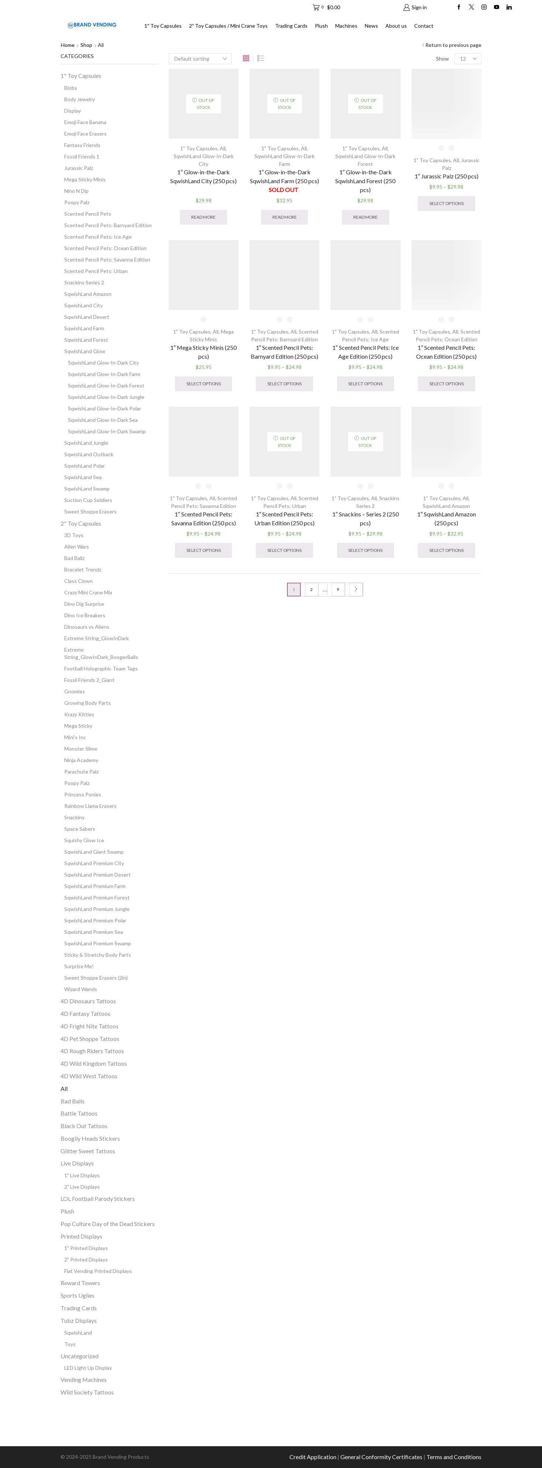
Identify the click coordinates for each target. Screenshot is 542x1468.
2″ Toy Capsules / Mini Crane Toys (228, 26)
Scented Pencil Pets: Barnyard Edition (108, 225)
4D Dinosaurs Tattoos (88, 1000)
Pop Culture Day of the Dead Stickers (108, 1223)
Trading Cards (291, 26)
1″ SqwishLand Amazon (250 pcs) (446, 518)
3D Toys (73, 535)
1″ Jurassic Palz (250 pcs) (446, 176)
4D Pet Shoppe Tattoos (90, 1038)
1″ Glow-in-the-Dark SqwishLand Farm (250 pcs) (284, 180)
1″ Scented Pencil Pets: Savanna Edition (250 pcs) (203, 518)
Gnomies (74, 691)
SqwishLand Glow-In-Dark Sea (103, 420)
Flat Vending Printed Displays (98, 1271)
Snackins (74, 817)
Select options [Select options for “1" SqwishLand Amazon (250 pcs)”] (446, 550)
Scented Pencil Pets (87, 214)
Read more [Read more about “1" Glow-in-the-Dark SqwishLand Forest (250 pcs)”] (365, 217)
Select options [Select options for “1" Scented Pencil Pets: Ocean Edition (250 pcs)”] (446, 383)
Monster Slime (80, 748)
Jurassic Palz (78, 168)
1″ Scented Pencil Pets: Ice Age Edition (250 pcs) (365, 352)
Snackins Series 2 (84, 282)
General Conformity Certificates (381, 1456)
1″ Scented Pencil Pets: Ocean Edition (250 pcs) (446, 352)
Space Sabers (79, 829)
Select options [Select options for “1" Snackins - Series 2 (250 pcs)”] (365, 550)
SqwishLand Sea (83, 477)
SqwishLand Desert (86, 317)
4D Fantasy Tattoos (85, 1013)
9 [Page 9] (338, 589)
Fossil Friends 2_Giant (89, 680)
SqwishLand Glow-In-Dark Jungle (106, 397)
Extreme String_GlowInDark (96, 638)
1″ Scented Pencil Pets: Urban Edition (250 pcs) (284, 518)
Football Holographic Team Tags (101, 668)
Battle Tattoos (79, 1113)
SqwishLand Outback (88, 454)
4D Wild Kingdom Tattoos (94, 1063)
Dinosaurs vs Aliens (86, 627)
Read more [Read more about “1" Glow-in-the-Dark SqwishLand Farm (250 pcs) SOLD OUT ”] (284, 217)
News (371, 26)
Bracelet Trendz (82, 569)
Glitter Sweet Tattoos (88, 1150)
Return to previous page (453, 45)
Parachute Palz (81, 771)
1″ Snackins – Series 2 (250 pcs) (365, 518)
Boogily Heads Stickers (90, 1138)
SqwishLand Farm (84, 328)
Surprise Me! (79, 966)
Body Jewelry (79, 99)
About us (396, 26)
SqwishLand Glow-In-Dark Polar (104, 408)
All (223, 148)
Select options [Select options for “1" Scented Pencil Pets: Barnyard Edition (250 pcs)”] (284, 383)
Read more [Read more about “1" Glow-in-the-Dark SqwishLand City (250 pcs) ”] (203, 217)
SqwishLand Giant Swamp (94, 852)
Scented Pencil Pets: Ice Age (98, 236)
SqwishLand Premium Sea (93, 932)
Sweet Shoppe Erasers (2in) (96, 977)
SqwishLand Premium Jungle (97, 909)
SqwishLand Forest (86, 340)
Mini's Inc (75, 737)
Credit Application (312, 1456)
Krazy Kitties (79, 714)
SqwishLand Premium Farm (95, 886)
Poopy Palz (76, 202)
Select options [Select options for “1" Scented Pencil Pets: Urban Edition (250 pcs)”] (284, 550)
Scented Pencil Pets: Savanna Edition (107, 259)
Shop (86, 45)
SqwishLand (78, 1332)
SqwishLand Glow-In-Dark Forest (106, 385)
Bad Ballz (74, 558)
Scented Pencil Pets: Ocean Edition (105, 248)
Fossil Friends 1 (81, 156)
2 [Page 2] (311, 589)
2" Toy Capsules (81, 523)
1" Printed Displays (86, 1248)
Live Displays (77, 1163)
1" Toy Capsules (198, 148)
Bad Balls (73, 1101)
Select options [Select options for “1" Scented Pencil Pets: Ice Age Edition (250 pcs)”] (365, 383)
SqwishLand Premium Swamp (97, 943)
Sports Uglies (78, 1295)
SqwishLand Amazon (446, 506)
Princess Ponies (82, 794)
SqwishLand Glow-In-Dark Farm (104, 374)
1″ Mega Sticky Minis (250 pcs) (203, 352)
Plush (321, 26)
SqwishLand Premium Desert (97, 874)
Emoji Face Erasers (85, 133)
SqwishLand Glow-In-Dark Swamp (107, 431)
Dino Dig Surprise (84, 604)
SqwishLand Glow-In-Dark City (103, 362)
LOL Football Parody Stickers (98, 1198)
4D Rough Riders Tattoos (92, 1050)
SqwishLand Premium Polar (95, 920)
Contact (423, 26)
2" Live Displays (82, 1187)
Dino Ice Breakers (84, 615)
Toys (70, 1344)
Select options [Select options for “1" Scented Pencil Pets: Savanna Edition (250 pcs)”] (203, 550)
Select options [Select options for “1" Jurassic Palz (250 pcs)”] (446, 203)
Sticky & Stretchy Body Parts (97, 955)
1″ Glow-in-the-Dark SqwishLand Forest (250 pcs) (365, 180)
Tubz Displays (79, 1320)
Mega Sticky (78, 726)
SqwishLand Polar (84, 465)
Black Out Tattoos (84, 1125)
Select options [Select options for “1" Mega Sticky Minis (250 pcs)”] (203, 383)
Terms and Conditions (453, 1456)
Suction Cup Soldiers (88, 500)
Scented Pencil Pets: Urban (96, 271)
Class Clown (78, 581)
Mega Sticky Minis (85, 179)
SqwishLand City (83, 305)
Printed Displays (81, 1236)
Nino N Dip (76, 191)
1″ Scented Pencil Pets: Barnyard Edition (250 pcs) (284, 352)
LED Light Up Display (88, 1368)
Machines (346, 26)
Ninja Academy (81, 760)
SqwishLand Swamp (87, 488)
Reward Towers (80, 1282)
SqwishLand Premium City (94, 863)
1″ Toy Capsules (163, 26)
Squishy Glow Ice (84, 840)
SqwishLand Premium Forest (97, 897)
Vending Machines (84, 1379)
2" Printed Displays (86, 1259)
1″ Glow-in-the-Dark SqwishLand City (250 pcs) (203, 180)
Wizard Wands (80, 989)
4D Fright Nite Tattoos (90, 1026)
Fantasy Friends (82, 145)
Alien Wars (76, 546)
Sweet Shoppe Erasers (90, 511)
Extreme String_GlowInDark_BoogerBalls (101, 653)
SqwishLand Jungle (86, 443)
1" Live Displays (82, 1175)
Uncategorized (80, 1355)
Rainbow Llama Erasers (90, 806)
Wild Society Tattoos (87, 1392)
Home (68, 45)
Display (72, 110)
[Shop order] (200, 58)
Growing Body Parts (87, 703)
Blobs (70, 88)
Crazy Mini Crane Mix (88, 592)
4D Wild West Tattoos (89, 1075)
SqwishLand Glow (84, 351)
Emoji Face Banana (85, 122)
